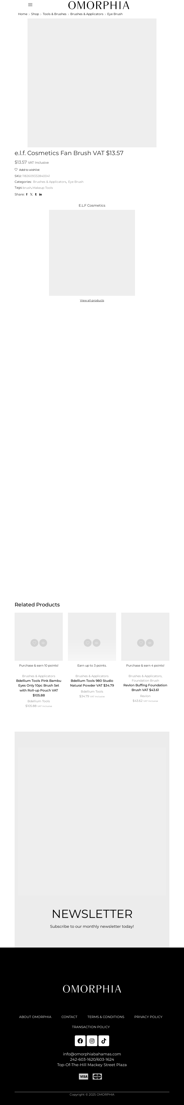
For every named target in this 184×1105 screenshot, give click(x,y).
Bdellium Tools (39, 703)
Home (22, 14)
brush (27, 188)
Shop (35, 14)
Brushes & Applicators (86, 14)
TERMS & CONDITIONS (126, 1019)
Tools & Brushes (54, 14)
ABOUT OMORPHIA (52, 1019)
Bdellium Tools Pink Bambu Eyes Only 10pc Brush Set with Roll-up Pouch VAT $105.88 (39, 689)
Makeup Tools (42, 188)
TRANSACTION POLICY (110, 1030)
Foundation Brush (145, 681)
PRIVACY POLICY (66, 1030)
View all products (92, 301)
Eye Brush (115, 14)
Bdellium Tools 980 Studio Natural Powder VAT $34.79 (92, 684)
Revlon (145, 697)
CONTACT (88, 1019)
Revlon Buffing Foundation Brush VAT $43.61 (145, 688)
